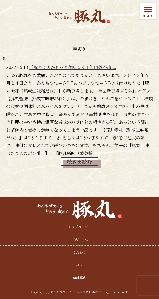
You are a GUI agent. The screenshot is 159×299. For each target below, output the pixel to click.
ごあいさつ (79, 239)
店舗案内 (79, 277)
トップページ (78, 226)
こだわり (79, 252)
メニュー (79, 264)
